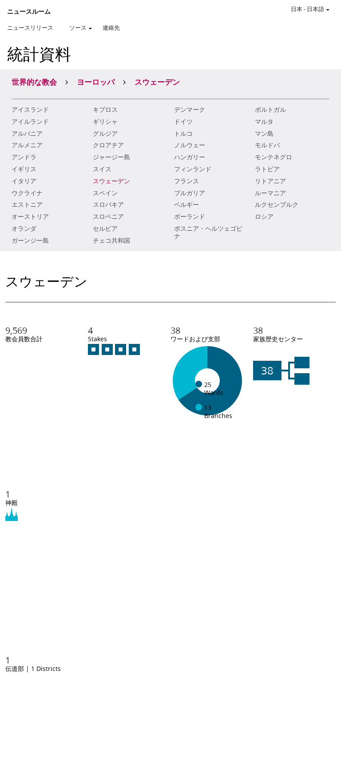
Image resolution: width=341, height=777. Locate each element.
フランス (186, 181)
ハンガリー (189, 157)
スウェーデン (111, 181)
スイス (102, 169)
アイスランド (30, 109)
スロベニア (108, 216)
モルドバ (267, 145)
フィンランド (192, 169)
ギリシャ (105, 121)
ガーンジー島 (30, 240)
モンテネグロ (273, 157)
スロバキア (108, 204)
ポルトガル (270, 109)
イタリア (24, 181)
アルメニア (27, 145)
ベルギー (186, 204)
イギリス (24, 169)
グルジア (105, 133)
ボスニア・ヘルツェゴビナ (208, 232)
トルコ (183, 133)
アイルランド (30, 121)
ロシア (264, 216)
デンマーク (189, 109)
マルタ (264, 121)
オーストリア (30, 216)
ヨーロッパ (96, 81)
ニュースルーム (29, 11)
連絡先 (111, 28)
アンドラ (24, 157)
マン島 (264, 133)
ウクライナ (27, 193)
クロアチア (108, 145)
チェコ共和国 (111, 240)
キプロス (105, 109)
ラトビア (267, 169)
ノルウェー (189, 145)
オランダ (24, 228)
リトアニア (270, 181)
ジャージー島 (111, 157)
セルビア (105, 228)
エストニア (27, 204)
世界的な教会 (34, 81)
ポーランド (189, 216)
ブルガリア (189, 193)
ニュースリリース (30, 28)
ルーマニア (270, 193)
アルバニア (27, 133)
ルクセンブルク (276, 204)
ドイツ (183, 121)
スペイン (105, 193)
